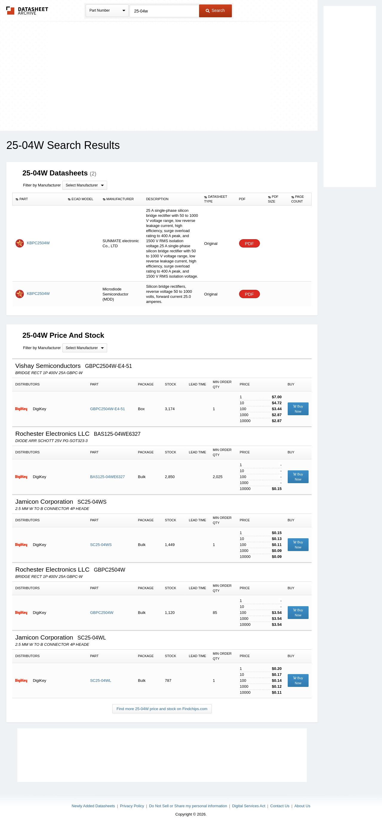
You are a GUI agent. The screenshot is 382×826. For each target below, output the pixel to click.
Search (215, 10)
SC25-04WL (100, 680)
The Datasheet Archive (27, 11)
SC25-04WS (101, 544)
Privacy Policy (132, 806)
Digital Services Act (248, 806)
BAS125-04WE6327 (107, 477)
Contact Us (279, 806)
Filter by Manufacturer (42, 185)
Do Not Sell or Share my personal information (188, 806)
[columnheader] (39, 199)
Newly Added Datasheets (93, 806)
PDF (249, 243)
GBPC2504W (101, 612)
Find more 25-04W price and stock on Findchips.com (162, 709)
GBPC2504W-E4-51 (107, 409)
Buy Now (298, 409)
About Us (302, 806)
